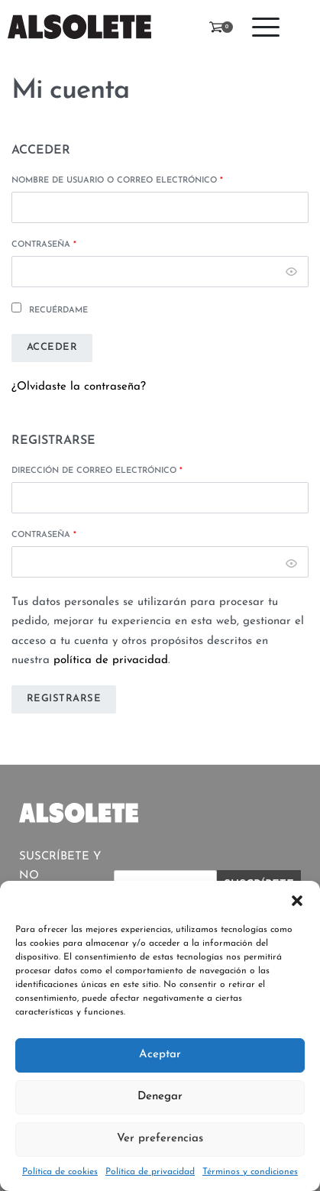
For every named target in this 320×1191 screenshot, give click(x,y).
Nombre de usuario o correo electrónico (117, 180)
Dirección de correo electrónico (97, 471)
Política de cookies (60, 1171)
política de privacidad (110, 660)
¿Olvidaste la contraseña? (78, 387)
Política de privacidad (150, 1171)
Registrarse (64, 699)
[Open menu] (265, 27)
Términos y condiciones (250, 1171)
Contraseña (43, 245)
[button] (297, 900)
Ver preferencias (160, 1138)
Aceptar (160, 1054)
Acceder (52, 347)
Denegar (160, 1096)
